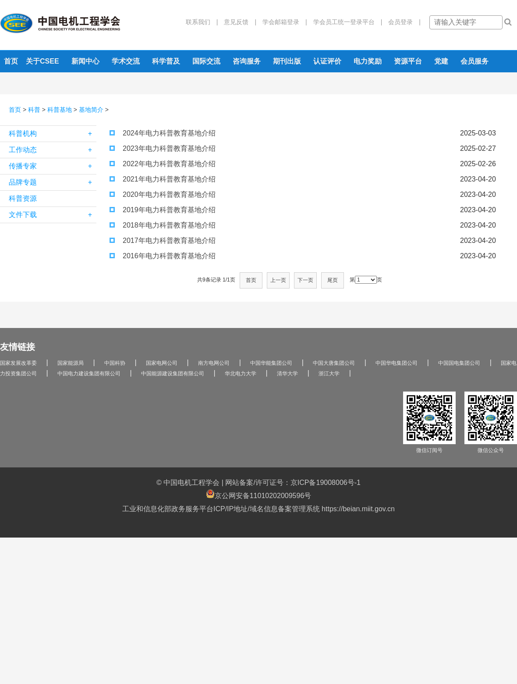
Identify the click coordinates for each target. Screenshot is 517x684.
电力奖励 (368, 61)
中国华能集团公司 (271, 363)
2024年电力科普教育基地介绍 (163, 133)
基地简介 (91, 109)
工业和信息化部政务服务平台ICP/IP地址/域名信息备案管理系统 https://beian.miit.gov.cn (258, 509)
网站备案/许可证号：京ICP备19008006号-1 (293, 482)
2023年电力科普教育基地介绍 (163, 148)
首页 (11, 61)
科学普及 (166, 61)
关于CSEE (42, 61)
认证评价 (327, 61)
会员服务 (474, 61)
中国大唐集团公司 (334, 363)
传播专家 (52, 166)
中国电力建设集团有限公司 (88, 373)
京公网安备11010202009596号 (259, 494)
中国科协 (114, 363)
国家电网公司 (161, 363)
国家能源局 (70, 363)
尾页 (332, 280)
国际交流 (206, 61)
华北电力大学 (240, 373)
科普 (34, 109)
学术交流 (126, 61)
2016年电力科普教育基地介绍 (163, 256)
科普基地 (59, 109)
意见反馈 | (237, 21)
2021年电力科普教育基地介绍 (163, 179)
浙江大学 (329, 373)
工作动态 (52, 150)
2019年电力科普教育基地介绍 (163, 210)
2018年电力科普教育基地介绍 (163, 225)
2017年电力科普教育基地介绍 (163, 240)
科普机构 (52, 134)
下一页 (305, 280)
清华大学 (287, 373)
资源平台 (408, 61)
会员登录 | (401, 21)
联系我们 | (202, 21)
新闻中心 (85, 61)
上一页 (278, 280)
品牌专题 (52, 182)
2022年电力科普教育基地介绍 (163, 163)
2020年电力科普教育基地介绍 (163, 194)
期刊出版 (287, 61)
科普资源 (23, 198)
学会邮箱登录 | (281, 21)
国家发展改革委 (18, 363)
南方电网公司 (214, 363)
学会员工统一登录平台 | (344, 21)
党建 (441, 61)
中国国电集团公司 (459, 363)
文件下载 (52, 215)
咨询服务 (247, 61)
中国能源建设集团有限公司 (172, 373)
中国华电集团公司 (396, 363)
